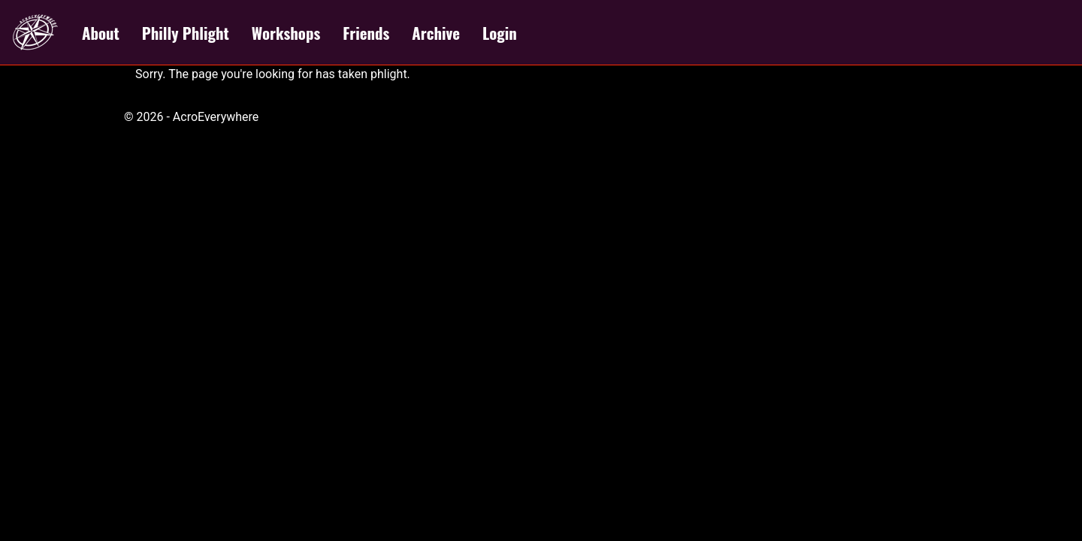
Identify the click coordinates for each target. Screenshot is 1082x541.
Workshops (286, 32)
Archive (436, 32)
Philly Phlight (185, 32)
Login (499, 32)
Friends (366, 32)
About (100, 32)
